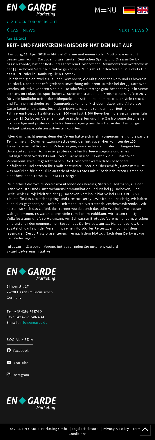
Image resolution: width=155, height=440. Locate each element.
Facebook (18, 351)
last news (21, 31)
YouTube (17, 363)
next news (133, 31)
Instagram (18, 375)
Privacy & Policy (116, 429)
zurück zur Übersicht (32, 22)
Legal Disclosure (85, 429)
